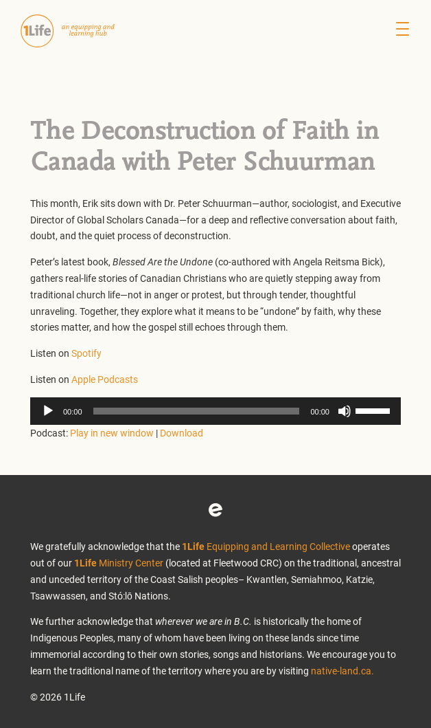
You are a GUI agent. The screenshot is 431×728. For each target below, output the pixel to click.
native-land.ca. (342, 670)
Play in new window (112, 432)
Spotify (86, 353)
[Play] (48, 411)
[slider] (196, 411)
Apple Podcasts (104, 379)
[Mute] (344, 411)
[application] (215, 411)
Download (181, 432)
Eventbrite (215, 510)
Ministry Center (118, 562)
